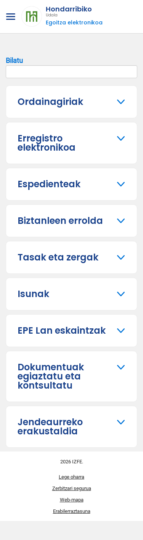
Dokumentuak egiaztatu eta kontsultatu (51, 376)
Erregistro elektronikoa (47, 143)
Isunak (33, 294)
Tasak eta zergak (58, 257)
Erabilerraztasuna (71, 511)
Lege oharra (71, 477)
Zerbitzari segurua (71, 488)
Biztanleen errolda (60, 220)
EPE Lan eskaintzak (62, 330)
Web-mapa (72, 500)
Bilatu (71, 67)
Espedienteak (49, 184)
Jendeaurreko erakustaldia (50, 426)
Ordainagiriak (50, 101)
